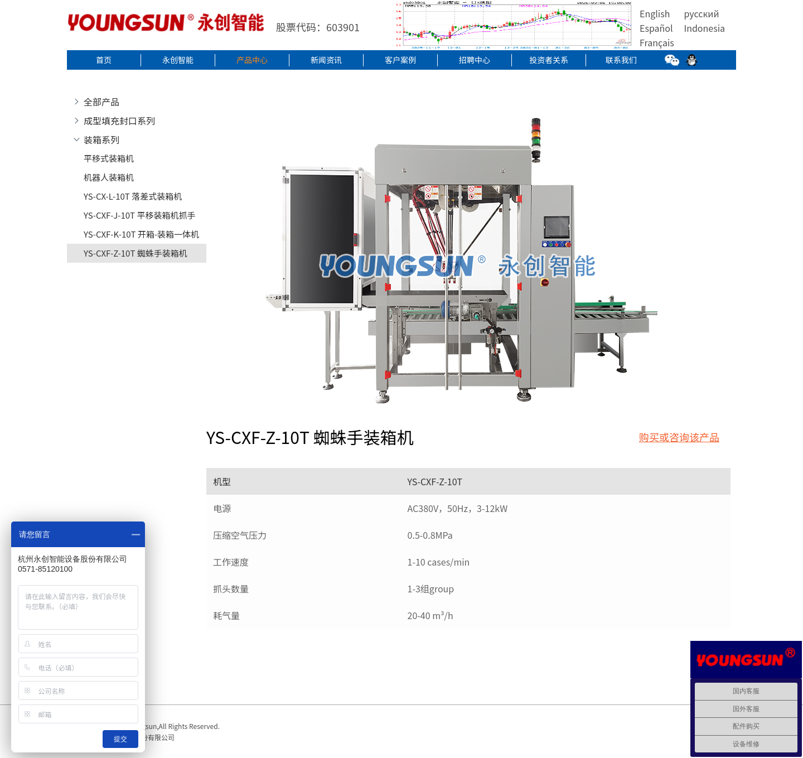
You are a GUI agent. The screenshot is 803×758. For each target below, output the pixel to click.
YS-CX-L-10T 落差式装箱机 (133, 196)
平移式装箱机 (109, 158)
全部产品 (101, 101)
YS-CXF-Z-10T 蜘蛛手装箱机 (135, 253)
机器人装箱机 (109, 177)
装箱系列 (101, 139)
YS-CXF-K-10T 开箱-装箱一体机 (141, 234)
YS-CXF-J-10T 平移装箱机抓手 (139, 215)
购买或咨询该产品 (679, 436)
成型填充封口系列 (119, 120)
